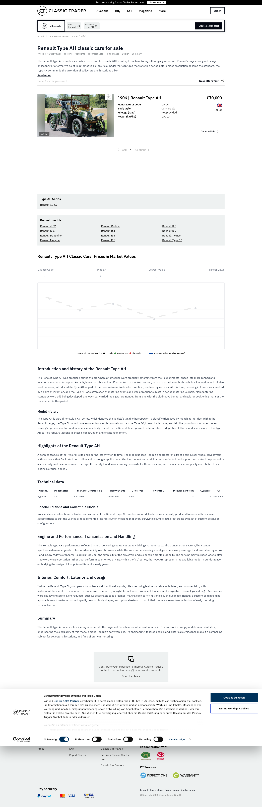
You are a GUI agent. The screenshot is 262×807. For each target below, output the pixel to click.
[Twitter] (154, 737)
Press (40, 748)
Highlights (80, 53)
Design (125, 53)
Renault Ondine (110, 226)
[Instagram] (176, 737)
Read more (44, 75)
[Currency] (115, 714)
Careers (42, 742)
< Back (41, 36)
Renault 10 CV (48, 204)
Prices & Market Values (49, 53)
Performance (112, 53)
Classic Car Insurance (114, 742)
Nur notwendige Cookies (234, 769)
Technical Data (95, 53)
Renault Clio (47, 230)
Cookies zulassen (234, 758)
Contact (74, 736)
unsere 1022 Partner (66, 761)
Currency (107, 705)
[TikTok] (186, 737)
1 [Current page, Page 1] (131, 149)
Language (44, 705)
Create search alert (209, 25)
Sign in (217, 10)
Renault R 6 (108, 240)
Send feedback (131, 676)
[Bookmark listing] (108, 97)
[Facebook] (143, 737)
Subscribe (210, 714)
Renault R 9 (169, 230)
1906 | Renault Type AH (140, 97)
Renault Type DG (172, 240)
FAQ (71, 748)
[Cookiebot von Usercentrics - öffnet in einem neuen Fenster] (21, 800)
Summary (137, 53)
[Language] (67, 714)
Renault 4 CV (48, 226)
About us (42, 736)
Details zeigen (177, 800)
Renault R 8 (169, 226)
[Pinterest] (165, 737)
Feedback (75, 742)
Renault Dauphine (51, 235)
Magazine (145, 11)
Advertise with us (111, 736)
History (68, 53)
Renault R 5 (108, 235)
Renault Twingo (171, 235)
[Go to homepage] (61, 11)
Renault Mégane (50, 240)
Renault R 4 (108, 230)
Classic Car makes (112, 748)
